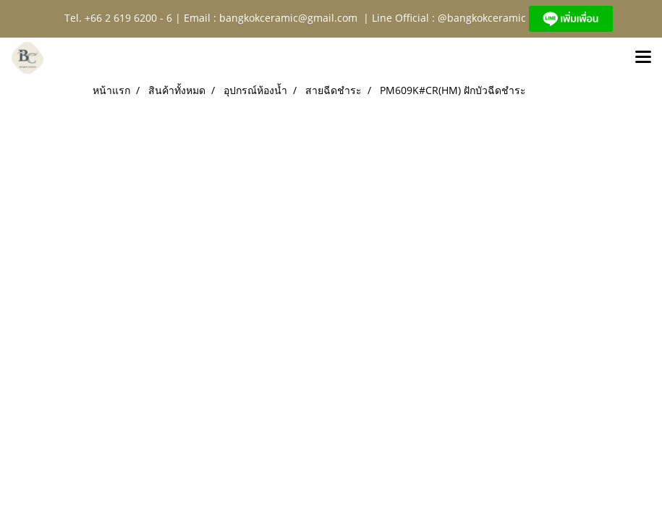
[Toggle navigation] (643, 58)
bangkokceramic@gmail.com (288, 18)
